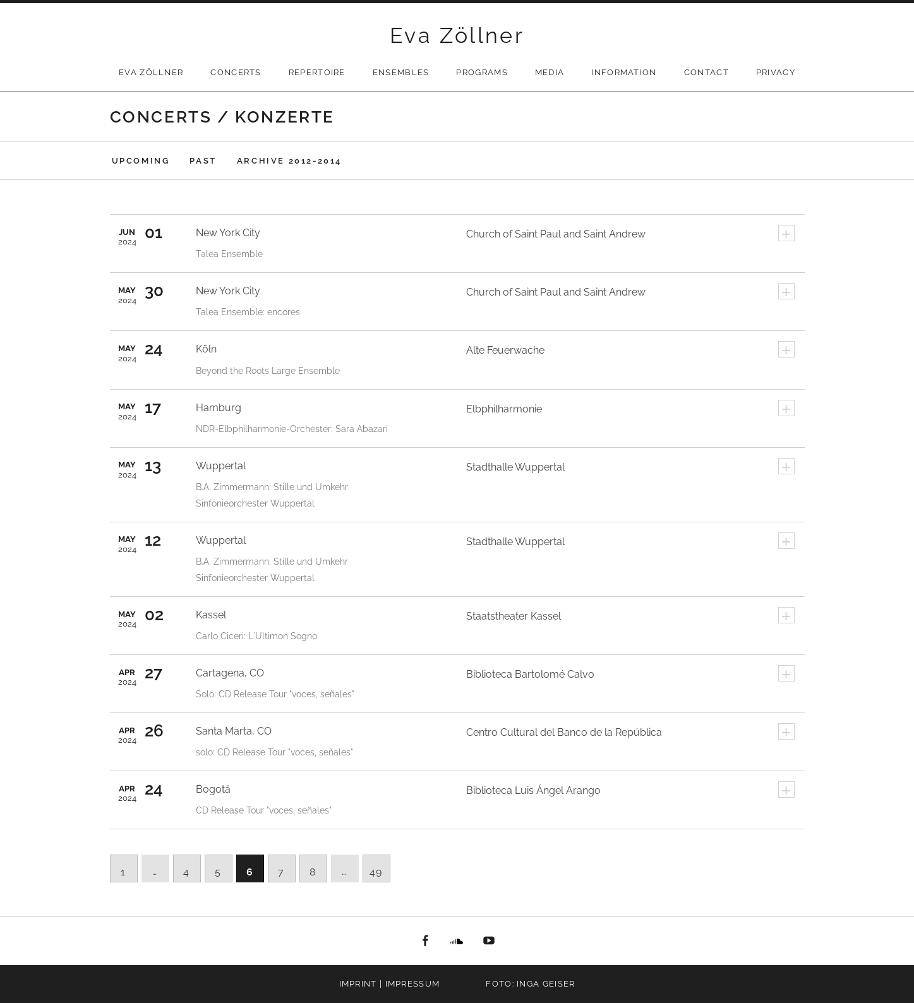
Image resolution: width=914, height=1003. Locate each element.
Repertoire (317, 72)
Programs (481, 72)
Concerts (235, 72)
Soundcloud (457, 941)
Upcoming (141, 160)
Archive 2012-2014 (289, 160)
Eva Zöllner (457, 35)
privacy (775, 72)
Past (202, 160)
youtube (489, 941)
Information (623, 72)
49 (376, 872)
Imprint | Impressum (389, 983)
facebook (425, 941)
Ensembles (401, 72)
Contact (706, 72)
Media (550, 72)
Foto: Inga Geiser (530, 983)
